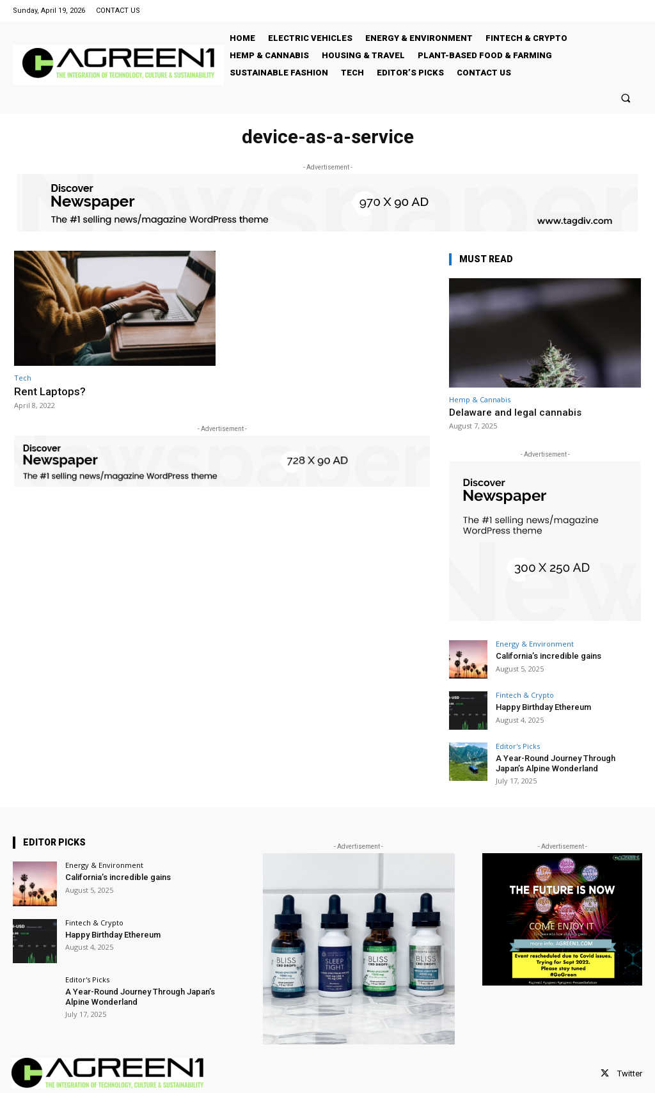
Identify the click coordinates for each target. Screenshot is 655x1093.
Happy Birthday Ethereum (543, 707)
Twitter (629, 1073)
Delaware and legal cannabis (515, 412)
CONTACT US (118, 10)
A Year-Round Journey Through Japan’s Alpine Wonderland (555, 763)
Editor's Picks (518, 746)
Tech (22, 377)
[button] (626, 97)
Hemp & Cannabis (479, 399)
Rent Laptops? (50, 391)
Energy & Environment (535, 643)
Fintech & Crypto (525, 694)
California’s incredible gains (548, 656)
